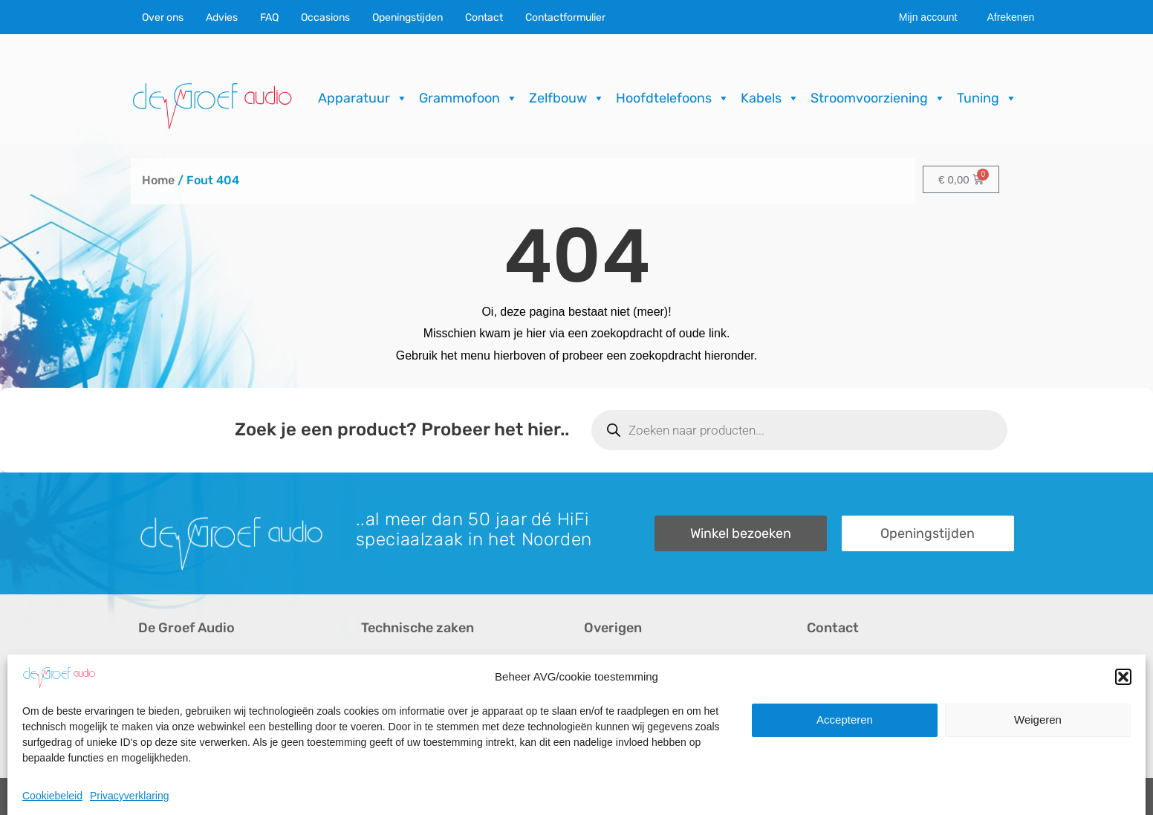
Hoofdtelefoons (673, 98)
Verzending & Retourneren (654, 713)
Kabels (770, 98)
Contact (484, 17)
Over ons (162, 17)
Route (823, 739)
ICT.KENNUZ (984, 796)
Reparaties (389, 688)
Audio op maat (176, 713)
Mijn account (928, 17)
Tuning (987, 98)
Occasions (325, 17)
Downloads (613, 688)
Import (377, 713)
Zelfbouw (567, 98)
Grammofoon (468, 98)
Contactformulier (565, 17)
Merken (158, 739)
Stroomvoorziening (878, 98)
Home (158, 180)
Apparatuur (363, 98)
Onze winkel (839, 688)
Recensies (612, 663)
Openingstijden (407, 17)
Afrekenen (1010, 17)
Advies (222, 17)
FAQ (269, 17)
